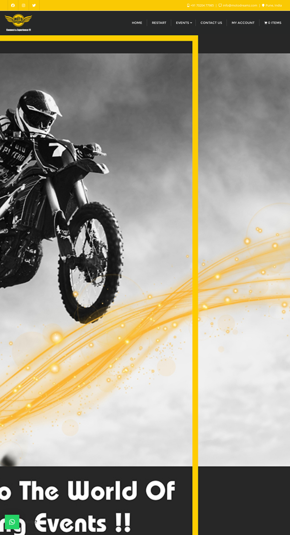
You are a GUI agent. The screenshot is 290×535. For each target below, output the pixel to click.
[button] (12, 522)
